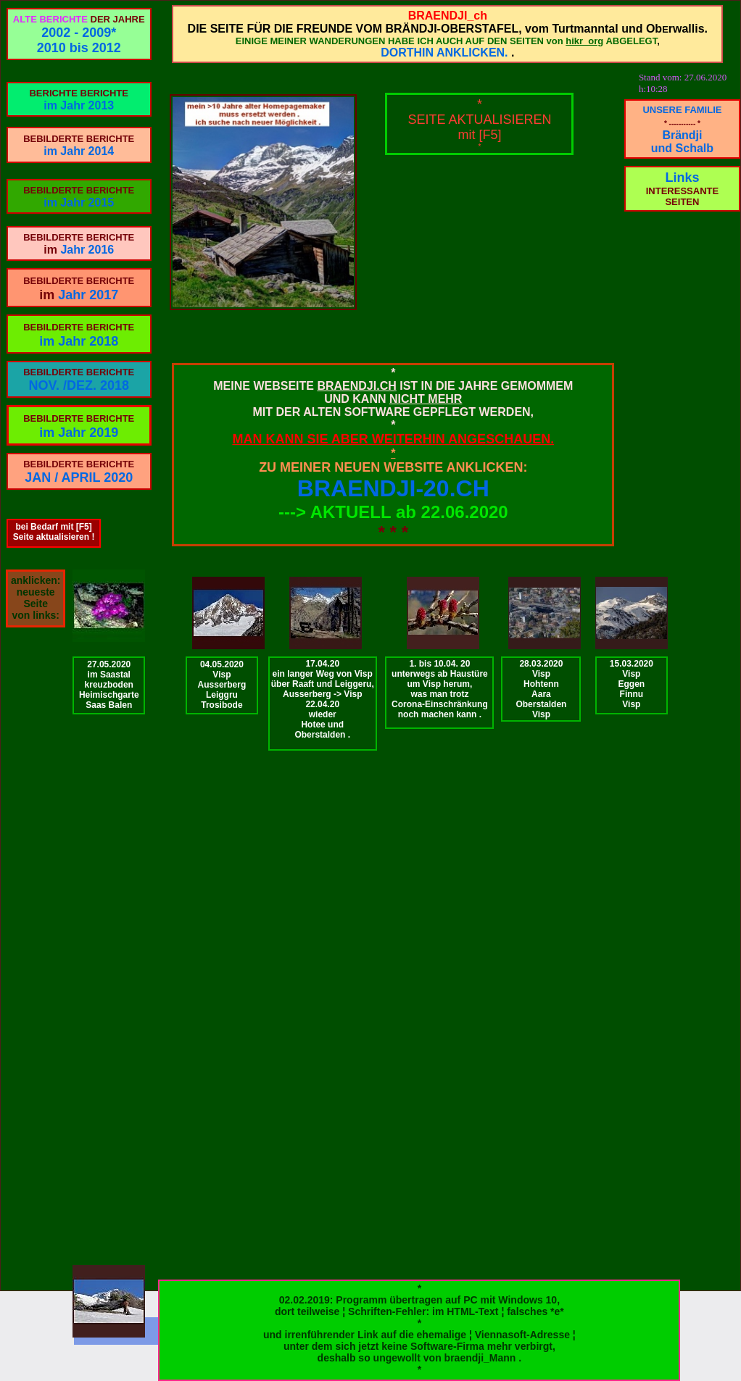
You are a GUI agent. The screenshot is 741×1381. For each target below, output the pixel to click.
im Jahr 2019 (78, 432)
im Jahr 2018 (78, 341)
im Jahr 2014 (79, 151)
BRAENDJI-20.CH (393, 488)
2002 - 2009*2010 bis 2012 (79, 40)
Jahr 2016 (87, 249)
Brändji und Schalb (682, 141)
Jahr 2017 (88, 295)
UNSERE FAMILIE (681, 109)
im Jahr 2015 (79, 202)
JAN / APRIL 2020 (79, 477)
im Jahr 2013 (79, 105)
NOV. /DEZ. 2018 (79, 385)
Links (682, 177)
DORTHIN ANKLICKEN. (444, 52)
